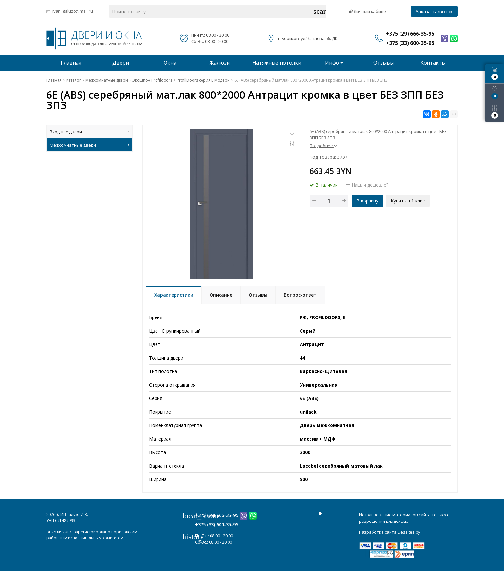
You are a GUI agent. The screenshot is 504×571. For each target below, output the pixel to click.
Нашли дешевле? (367, 185)
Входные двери (89, 132)
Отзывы (384, 62)
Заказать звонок (434, 11)
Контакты (433, 62)
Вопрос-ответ (300, 295)
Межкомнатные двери (89, 145)
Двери (121, 62)
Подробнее (323, 145)
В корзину (367, 201)
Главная (71, 62)
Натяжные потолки (276, 62)
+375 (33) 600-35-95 (216, 525)
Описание (221, 295)
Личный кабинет (368, 11)
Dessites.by (409, 532)
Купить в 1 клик (408, 201)
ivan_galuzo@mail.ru (72, 11)
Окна (170, 62)
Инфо (334, 62)
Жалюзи (220, 62)
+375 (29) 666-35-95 (216, 515)
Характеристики (173, 295)
